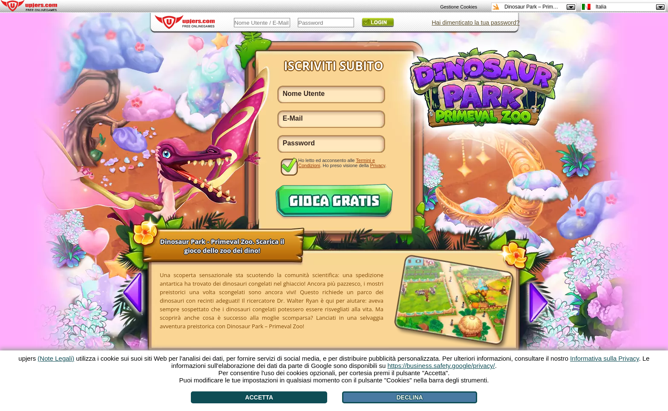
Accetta (259, 397)
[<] (136, 293)
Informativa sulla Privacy (604, 358)
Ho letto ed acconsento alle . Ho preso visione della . (342, 163)
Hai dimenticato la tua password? (475, 22)
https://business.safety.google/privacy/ (441, 365)
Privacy (377, 165)
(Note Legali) (55, 358)
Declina (409, 397)
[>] (534, 300)
